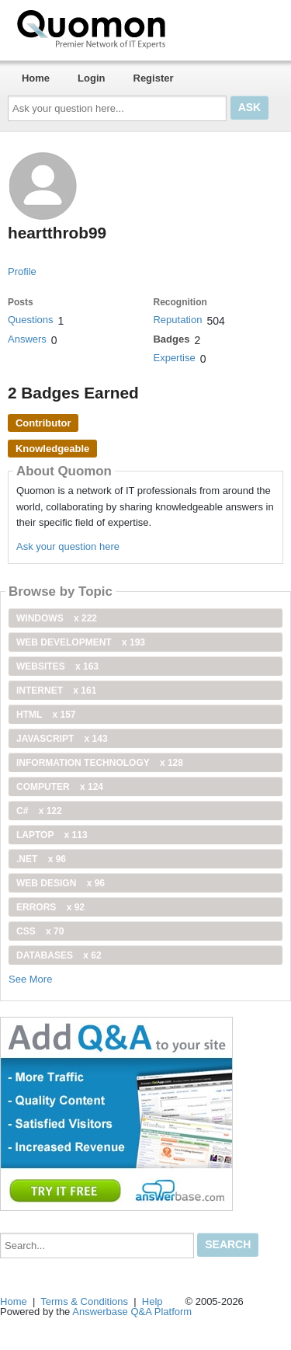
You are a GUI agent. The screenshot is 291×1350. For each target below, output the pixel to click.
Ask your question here (68, 546)
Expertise (174, 358)
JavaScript (62, 738)
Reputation (177, 319)
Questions (31, 319)
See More (30, 979)
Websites (57, 666)
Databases (59, 955)
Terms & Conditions (84, 1301)
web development (80, 642)
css (40, 931)
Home (36, 78)
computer (59, 786)
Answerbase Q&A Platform (132, 1311)
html (45, 714)
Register (153, 78)
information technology (99, 762)
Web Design (60, 883)
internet (56, 690)
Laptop (52, 835)
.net (41, 859)
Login (91, 78)
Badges (171, 339)
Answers (27, 339)
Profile (22, 271)
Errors (50, 907)
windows (56, 618)
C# (39, 810)
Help (152, 1301)
